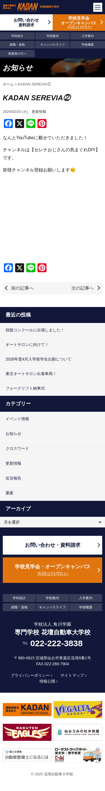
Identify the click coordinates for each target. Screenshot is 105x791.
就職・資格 (17, 44)
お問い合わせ (26, 22)
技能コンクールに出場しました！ (35, 330)
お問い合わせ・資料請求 (52, 545)
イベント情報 (17, 419)
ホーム (8, 84)
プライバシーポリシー (30, 675)
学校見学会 (79, 22)
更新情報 (39, 112)
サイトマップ (72, 675)
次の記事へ (82, 288)
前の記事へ (22, 288)
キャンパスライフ (52, 44)
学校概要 (87, 44)
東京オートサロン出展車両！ (31, 373)
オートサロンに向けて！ (27, 344)
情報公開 (47, 681)
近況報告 (13, 478)
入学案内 (87, 36)
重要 (9, 493)
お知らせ (13, 433)
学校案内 (52, 36)
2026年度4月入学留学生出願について (38, 359)
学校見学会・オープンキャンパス (52, 570)
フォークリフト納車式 (25, 388)
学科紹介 (17, 36)
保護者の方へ (17, 53)
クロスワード (17, 448)
